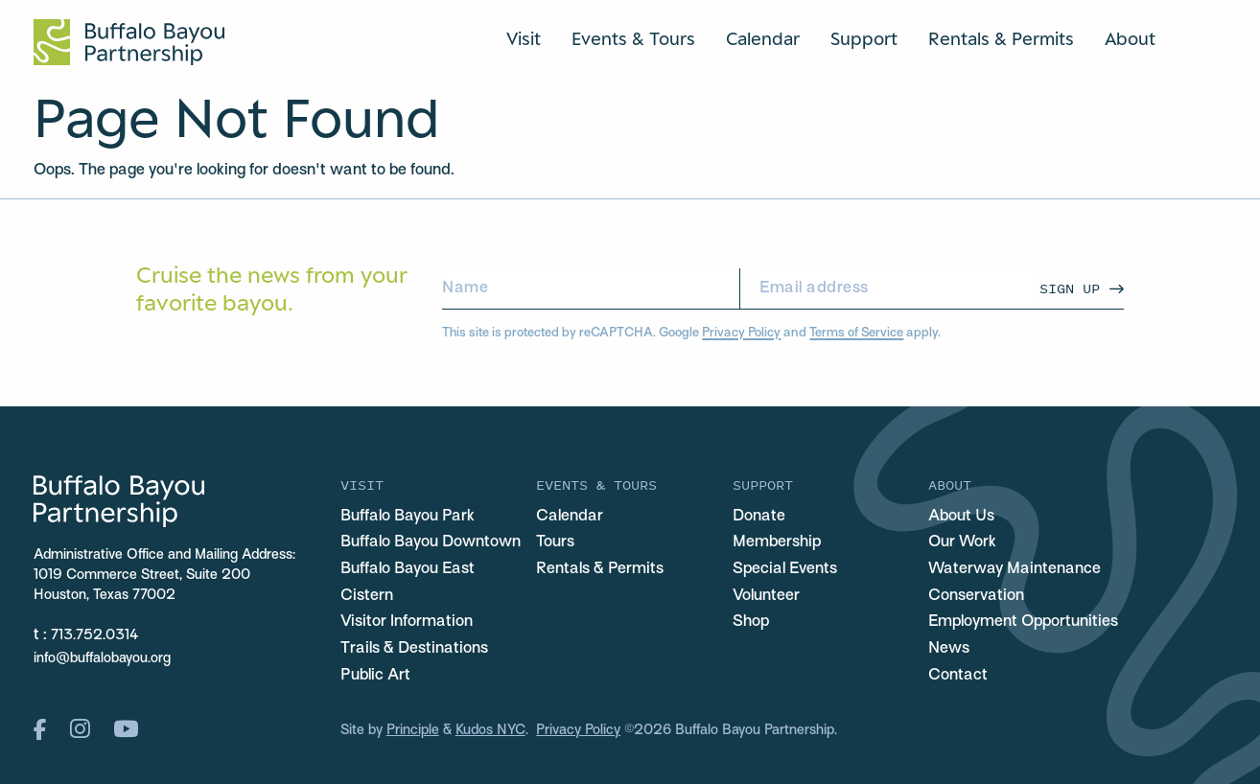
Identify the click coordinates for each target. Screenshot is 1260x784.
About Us (961, 516)
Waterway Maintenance (1014, 569)
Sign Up (1069, 288)
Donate (759, 516)
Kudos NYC (490, 731)
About (1130, 38)
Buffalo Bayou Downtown (430, 542)
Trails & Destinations (414, 649)
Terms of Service (856, 333)
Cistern (366, 596)
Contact (958, 675)
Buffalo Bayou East (407, 569)
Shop (751, 622)
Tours (555, 542)
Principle (412, 731)
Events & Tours (633, 38)
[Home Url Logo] (129, 42)
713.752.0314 (95, 636)
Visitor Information (406, 622)
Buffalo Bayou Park (407, 516)
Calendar (763, 38)
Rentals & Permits (1001, 38)
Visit (523, 38)
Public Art (375, 675)
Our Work (962, 542)
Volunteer (766, 596)
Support (864, 38)
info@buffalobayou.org (102, 659)
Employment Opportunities (1023, 622)
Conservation (976, 596)
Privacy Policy (741, 333)
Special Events (785, 569)
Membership (777, 542)
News (948, 649)
